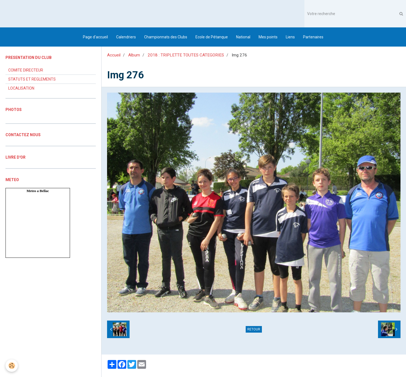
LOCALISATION (21, 88)
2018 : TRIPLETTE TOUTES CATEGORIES (186, 55)
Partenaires (313, 37)
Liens (290, 37)
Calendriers (126, 37)
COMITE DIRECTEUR (25, 70)
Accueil (114, 55)
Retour (253, 329)
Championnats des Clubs (165, 37)
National (243, 37)
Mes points (268, 37)
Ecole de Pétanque (211, 37)
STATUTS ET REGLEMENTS (32, 79)
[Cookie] (11, 365)
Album (134, 55)
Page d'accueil (95, 37)
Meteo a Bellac (38, 191)
